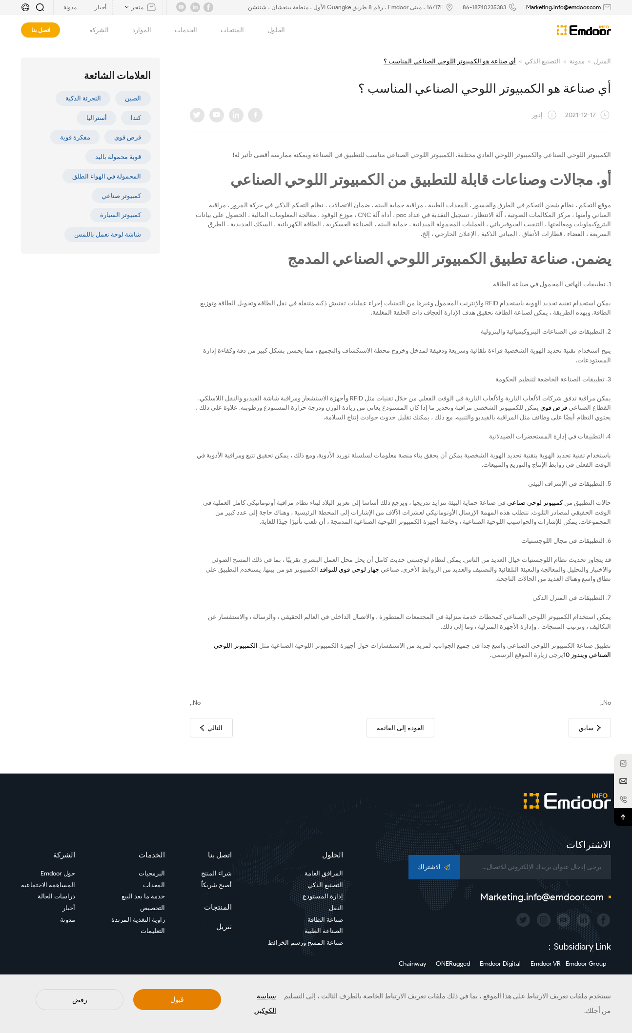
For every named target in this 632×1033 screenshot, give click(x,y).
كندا (136, 117)
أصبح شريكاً (216, 885)
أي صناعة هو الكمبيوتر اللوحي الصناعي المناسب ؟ (450, 61)
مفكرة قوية (75, 137)
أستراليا (96, 117)
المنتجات (227, 30)
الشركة (94, 30)
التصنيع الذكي (542, 61)
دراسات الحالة (56, 896)
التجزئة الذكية (83, 98)
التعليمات (153, 930)
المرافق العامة (324, 873)
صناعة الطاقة (325, 919)
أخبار (68, 908)
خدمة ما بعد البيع (143, 896)
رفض (79, 1000)
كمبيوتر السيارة (120, 215)
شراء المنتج (216, 873)
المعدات (154, 885)
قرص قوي (127, 137)
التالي (211, 728)
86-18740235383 (484, 7)
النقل (336, 908)
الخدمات (180, 30)
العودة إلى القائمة (400, 728)
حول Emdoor (58, 873)
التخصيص (152, 908)
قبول (177, 999)
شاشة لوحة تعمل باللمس (107, 234)
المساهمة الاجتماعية (48, 885)
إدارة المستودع (323, 896)
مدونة (577, 61)
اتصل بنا (40, 30)
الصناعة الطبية (324, 930)
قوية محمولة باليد (118, 156)
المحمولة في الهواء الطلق (106, 176)
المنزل (602, 61)
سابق (590, 728)
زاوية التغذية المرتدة (138, 919)
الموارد (136, 30)
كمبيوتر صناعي (121, 195)
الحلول (271, 30)
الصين (133, 98)
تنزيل (224, 926)
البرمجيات (152, 873)
